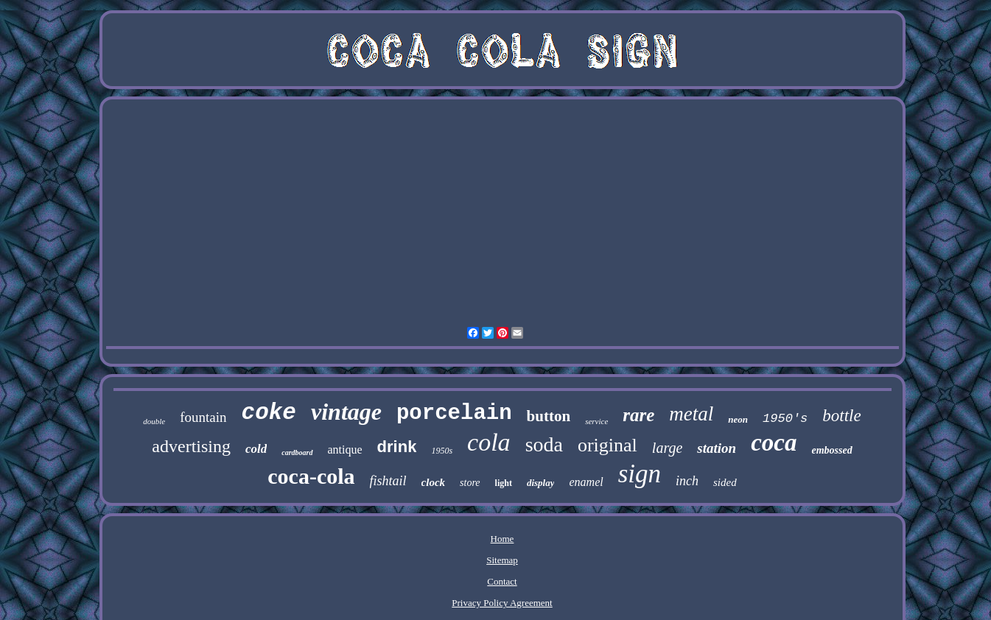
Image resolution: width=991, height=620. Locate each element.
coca (773, 442)
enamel (586, 482)
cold (256, 449)
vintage (346, 411)
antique (345, 449)
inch (687, 480)
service (596, 421)
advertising (191, 446)
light (503, 483)
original (607, 445)
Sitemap (502, 560)
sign (639, 473)
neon (738, 419)
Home (502, 538)
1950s (441, 450)
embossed (831, 450)
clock (433, 482)
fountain (203, 417)
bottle (841, 415)
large (667, 448)
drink (397, 446)
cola (489, 442)
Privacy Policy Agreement (502, 602)
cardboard (296, 452)
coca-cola (310, 476)
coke (269, 413)
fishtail (388, 480)
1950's (785, 419)
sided (725, 482)
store (470, 482)
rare (638, 415)
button (549, 416)
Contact (501, 581)
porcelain (454, 413)
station (716, 448)
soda (544, 444)
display (541, 482)
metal (691, 414)
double (154, 421)
